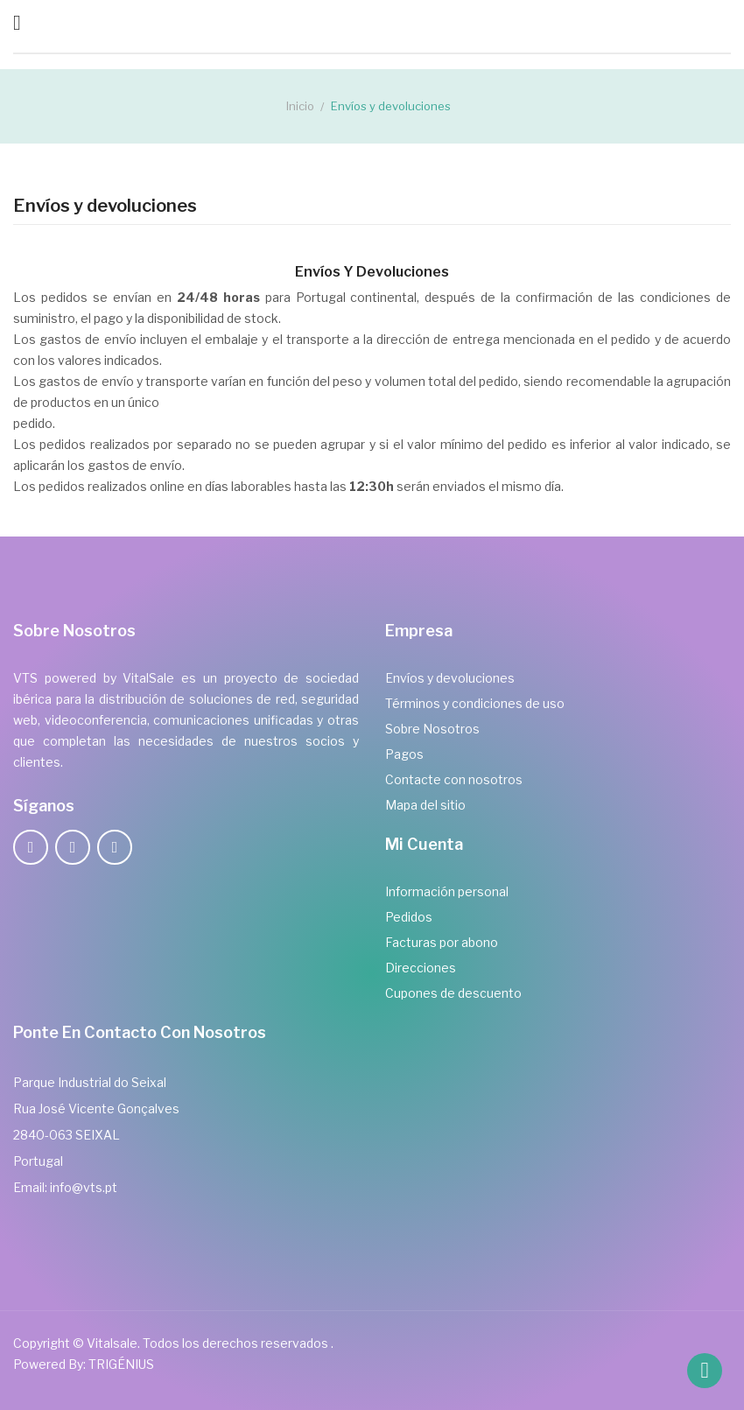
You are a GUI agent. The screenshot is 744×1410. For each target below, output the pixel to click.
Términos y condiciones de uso (475, 703)
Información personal (447, 891)
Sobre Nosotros (432, 728)
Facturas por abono (441, 942)
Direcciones (420, 967)
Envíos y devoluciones (450, 677)
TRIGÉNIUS (121, 1364)
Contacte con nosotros (454, 779)
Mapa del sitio (425, 804)
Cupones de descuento (453, 993)
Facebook (30, 847)
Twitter (72, 847)
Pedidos (408, 916)
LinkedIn (114, 847)
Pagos (404, 754)
